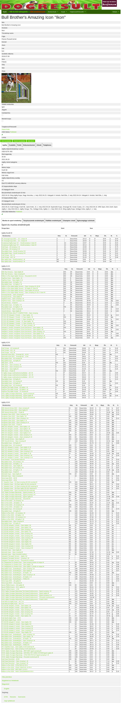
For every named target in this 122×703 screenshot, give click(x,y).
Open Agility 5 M (26, 541)
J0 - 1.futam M (22, 238)
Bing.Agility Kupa (7, 251)
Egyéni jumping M (28, 393)
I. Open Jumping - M (28, 319)
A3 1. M (21, 601)
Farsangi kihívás (7, 294)
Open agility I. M (28, 564)
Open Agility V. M (25, 449)
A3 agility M (17, 581)
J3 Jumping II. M (19, 505)
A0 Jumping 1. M (15, 247)
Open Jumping (33, 313)
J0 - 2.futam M (22, 240)
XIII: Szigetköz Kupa (8, 646)
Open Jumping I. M (18, 298)
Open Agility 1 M (26, 525)
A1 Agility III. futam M (31, 288)
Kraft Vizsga (5, 255)
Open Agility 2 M (26, 527)
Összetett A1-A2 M (30, 276)
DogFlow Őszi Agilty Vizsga (10, 387)
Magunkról (5, 684)
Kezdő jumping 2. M (19, 261)
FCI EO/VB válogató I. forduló (11, 525)
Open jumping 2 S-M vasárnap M (25, 648)
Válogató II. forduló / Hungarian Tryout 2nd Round (17, 327)
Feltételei (13, 132)
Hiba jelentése (7, 677)
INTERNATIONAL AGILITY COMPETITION (15, 313)
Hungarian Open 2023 (8, 414)
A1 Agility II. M (17, 284)
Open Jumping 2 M (26, 533)
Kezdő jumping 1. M (19, 259)
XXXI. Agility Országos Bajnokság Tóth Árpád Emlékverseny (20, 591)
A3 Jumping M (17, 445)
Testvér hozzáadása (19, 141)
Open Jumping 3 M (26, 535)
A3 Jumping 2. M (18, 467)
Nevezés (13, 697)
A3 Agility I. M (18, 502)
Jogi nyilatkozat (9, 701)
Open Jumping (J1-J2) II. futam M (35, 292)
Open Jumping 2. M (22, 663)
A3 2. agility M (20, 587)
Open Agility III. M (38, 333)
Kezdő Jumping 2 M (19, 253)
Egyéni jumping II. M (29, 494)
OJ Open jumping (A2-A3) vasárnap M (26, 486)
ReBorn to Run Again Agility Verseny (13, 276)
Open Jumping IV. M (26, 451)
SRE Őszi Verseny (7, 272)
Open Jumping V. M (26, 455)
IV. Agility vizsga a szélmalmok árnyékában (14, 373)
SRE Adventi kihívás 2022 (9, 408)
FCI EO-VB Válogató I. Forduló (11, 315)
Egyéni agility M (28, 395)
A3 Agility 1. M (17, 463)
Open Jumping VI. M (26, 457)
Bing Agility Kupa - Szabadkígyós (12, 568)
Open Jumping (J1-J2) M (32, 286)
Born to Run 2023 (7, 500)
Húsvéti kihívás (6, 303)
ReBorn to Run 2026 (8, 665)
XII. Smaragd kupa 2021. (9, 238)
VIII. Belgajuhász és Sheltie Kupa (12, 562)
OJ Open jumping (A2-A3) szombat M (26, 482)
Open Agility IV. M (25, 447)
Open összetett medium (19, 554)
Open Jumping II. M (18, 300)
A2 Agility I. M (24, 387)
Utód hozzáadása (6, 141)
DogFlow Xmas (6, 278)
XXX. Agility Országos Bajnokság (12, 492)
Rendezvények (52, 12)
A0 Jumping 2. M (15, 249)
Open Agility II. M (17, 280)
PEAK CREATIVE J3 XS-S (23, 667)
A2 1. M (12, 350)
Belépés (115, 12)
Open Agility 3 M (26, 531)
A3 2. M (21, 603)
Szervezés (21, 697)
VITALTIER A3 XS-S (21, 665)
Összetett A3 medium (27, 560)
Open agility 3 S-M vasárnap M (24, 646)
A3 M (15, 478)
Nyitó (5, 12)
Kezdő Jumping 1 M (19, 251)
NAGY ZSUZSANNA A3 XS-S (24, 671)
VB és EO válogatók (19, 12)
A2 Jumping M (14, 348)
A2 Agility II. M (24, 389)
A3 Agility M (16, 443)
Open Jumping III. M (39, 337)
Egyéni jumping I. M (29, 492)
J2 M (26, 356)
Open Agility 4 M (26, 539)
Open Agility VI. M (25, 453)
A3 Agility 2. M (17, 470)
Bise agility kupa (6, 259)
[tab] (5, 145)
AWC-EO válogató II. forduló (10, 447)
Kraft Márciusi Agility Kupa (9, 601)
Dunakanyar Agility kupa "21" (10, 243)
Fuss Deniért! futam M (18, 459)
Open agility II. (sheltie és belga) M (33, 566)
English (6, 689)
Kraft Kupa (5, 247)
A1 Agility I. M (17, 282)
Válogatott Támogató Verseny (10, 556)
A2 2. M (12, 352)
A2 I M (31, 373)
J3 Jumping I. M (18, 500)
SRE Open (5, 362)
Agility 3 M (24, 556)
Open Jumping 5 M (27, 546)
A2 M (26, 354)
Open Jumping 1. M (22, 661)
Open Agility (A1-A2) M (32, 290)
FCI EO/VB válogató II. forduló (11, 537)
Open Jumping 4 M (27, 537)
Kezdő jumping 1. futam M (28, 245)
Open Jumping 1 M (26, 529)
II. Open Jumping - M (28, 323)
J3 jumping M (18, 583)
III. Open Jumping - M (28, 325)
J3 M (15, 480)
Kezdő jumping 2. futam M (28, 243)
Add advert (31, 141)
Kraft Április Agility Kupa (9, 618)
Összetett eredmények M (46, 597)
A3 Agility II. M (18, 507)
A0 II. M (12, 257)
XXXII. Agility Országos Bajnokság (12, 651)
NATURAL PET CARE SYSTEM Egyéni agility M (38, 653)
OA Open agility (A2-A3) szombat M (25, 484)
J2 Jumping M (24, 391)
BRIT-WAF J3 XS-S (21, 669)
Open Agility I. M (17, 278)
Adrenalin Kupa (6, 474)
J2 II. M (31, 377)
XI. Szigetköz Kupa (7, 482)
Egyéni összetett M (29, 397)
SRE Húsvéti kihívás (8, 439)
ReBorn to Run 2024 (8, 513)
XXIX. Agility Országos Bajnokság (12, 393)
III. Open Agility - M (27, 321)
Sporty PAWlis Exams (8, 585)
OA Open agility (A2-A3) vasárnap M (26, 488)
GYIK (6, 697)
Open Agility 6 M (26, 544)
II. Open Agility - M (27, 317)
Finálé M (15, 303)
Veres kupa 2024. (7, 581)
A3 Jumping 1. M (18, 461)
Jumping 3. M (25, 558)
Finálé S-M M (43, 599)
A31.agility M (20, 585)
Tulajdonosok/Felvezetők (77, 12)
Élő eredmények (37, 12)
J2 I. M (31, 375)
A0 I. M (12, 255)
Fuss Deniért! (6, 459)
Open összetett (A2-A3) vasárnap (25, 490)
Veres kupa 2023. (7, 478)
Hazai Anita (6, 129)
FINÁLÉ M (26, 579)
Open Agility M (18, 272)
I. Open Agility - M (27, 315)
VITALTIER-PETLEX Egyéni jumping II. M (36, 655)
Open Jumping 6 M (27, 548)
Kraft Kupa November (8, 659)
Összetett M (26, 498)
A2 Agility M (16, 360)
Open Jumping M (19, 274)
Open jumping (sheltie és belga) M (33, 562)
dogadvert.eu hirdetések (10, 680)
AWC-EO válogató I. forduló (10, 426)
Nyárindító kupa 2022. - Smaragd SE (13, 354)
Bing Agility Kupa (7, 282)
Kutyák (63, 12)
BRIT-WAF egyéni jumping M (32, 651)
